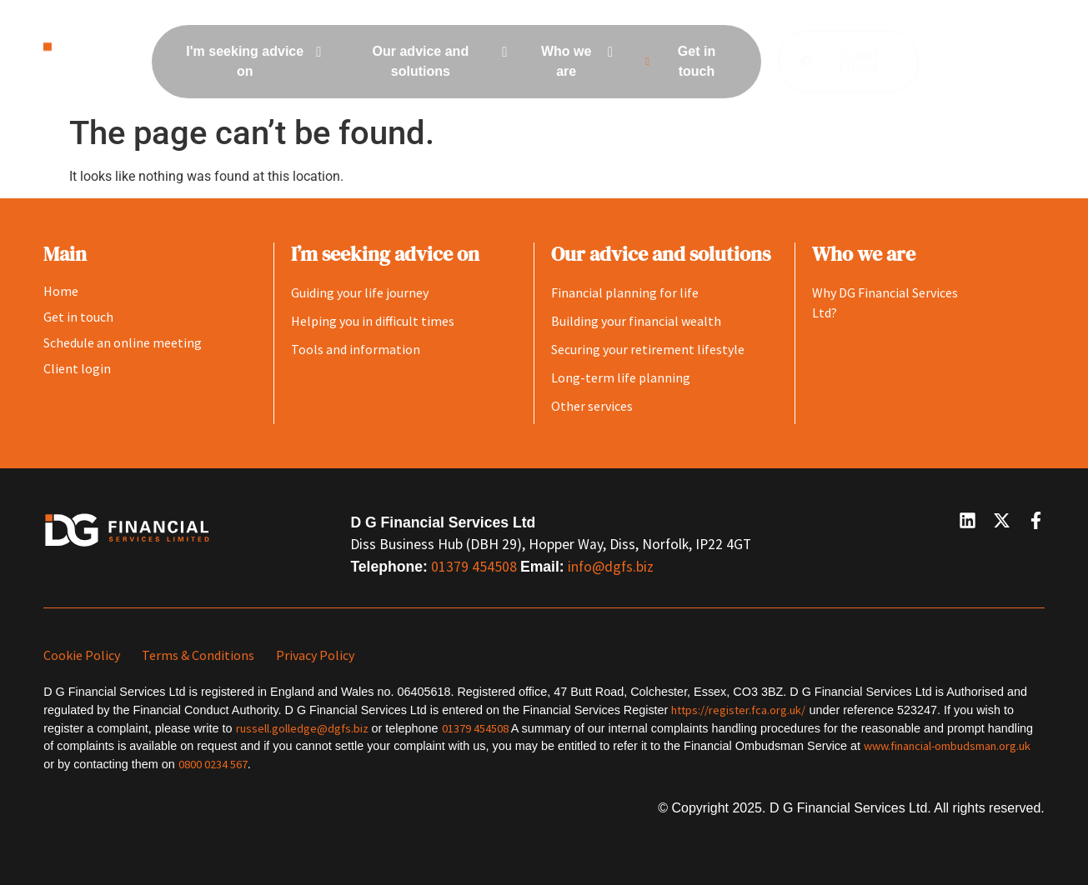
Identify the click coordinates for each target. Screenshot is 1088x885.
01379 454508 (475, 567)
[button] (985, 61)
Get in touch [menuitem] (676, 61)
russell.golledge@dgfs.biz (302, 728)
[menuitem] (250, 61)
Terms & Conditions (198, 655)
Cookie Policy (81, 655)
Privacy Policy (315, 655)
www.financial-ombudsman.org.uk (947, 745)
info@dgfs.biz (611, 567)
